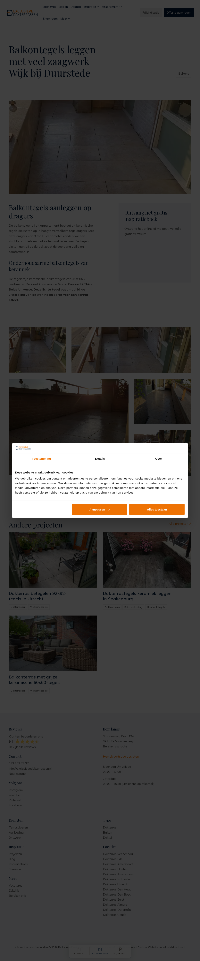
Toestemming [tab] (41, 458)
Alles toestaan (157, 509)
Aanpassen (99, 509)
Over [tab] (158, 458)
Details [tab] (100, 458)
